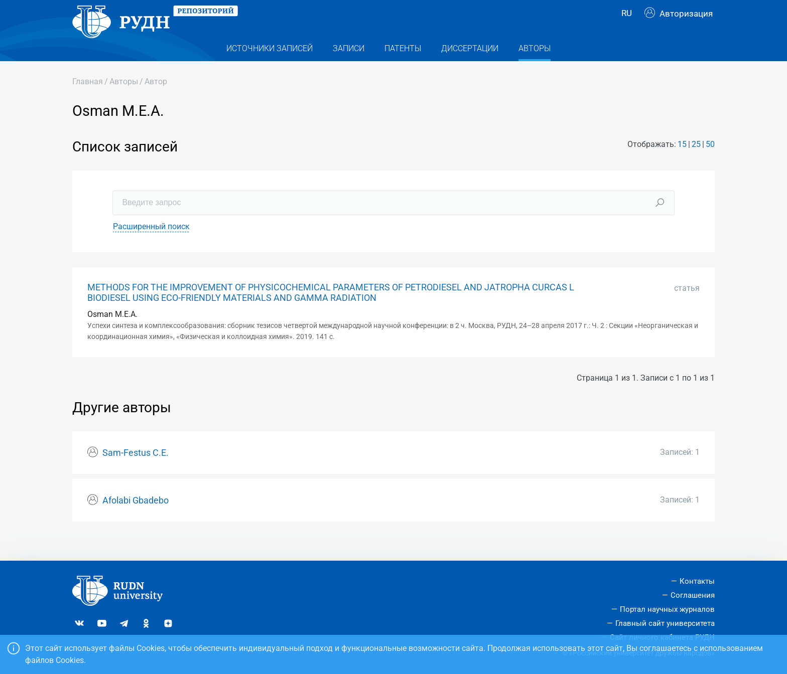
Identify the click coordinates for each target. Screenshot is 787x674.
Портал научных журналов (667, 609)
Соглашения (693, 595)
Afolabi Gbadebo (135, 520)
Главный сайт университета (665, 623)
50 (710, 163)
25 (696, 163)
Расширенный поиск (151, 245)
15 (682, 163)
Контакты (697, 581)
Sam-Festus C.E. (135, 472)
